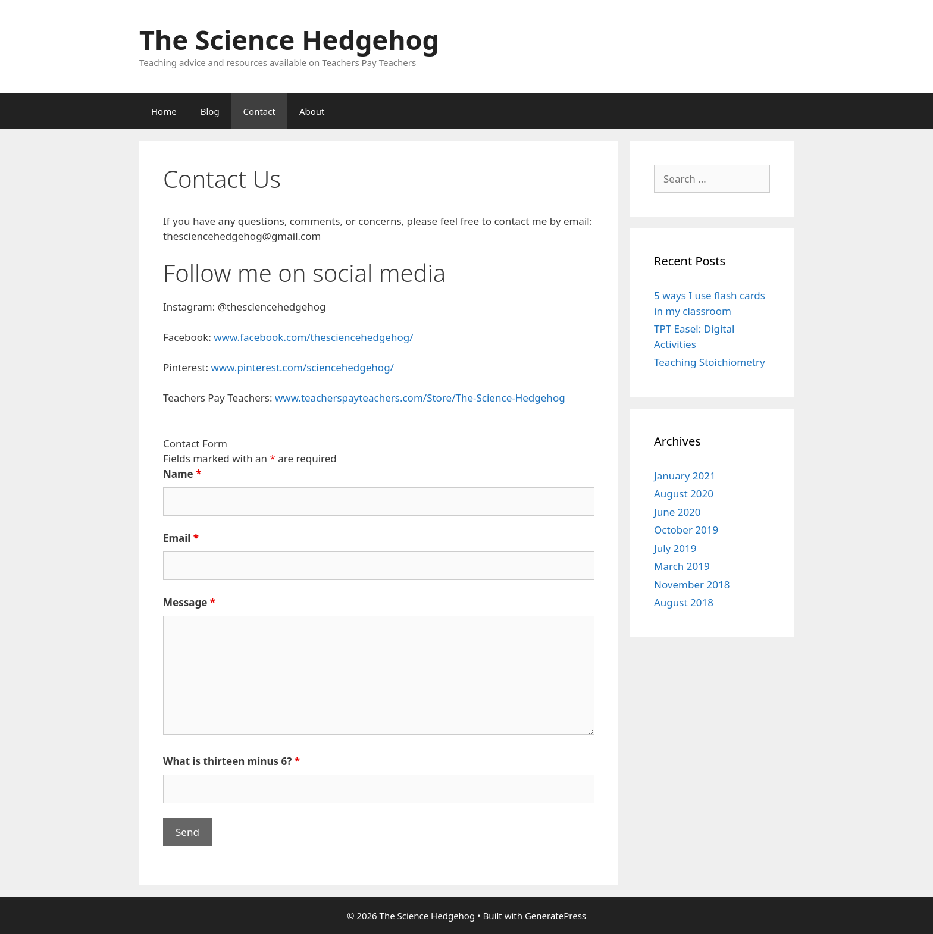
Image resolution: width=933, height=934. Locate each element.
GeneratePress (555, 916)
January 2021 (685, 475)
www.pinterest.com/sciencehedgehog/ (302, 367)
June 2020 (677, 512)
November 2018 (692, 584)
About (312, 111)
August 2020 (683, 493)
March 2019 (682, 566)
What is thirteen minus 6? (231, 761)
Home (164, 111)
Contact (259, 111)
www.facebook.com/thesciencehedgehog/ (313, 337)
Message (189, 602)
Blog (210, 111)
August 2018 (683, 602)
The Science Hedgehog (289, 39)
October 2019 (686, 530)
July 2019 (675, 548)
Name (182, 474)
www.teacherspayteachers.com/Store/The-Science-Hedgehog (420, 398)
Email (181, 538)
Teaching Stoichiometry (709, 362)
